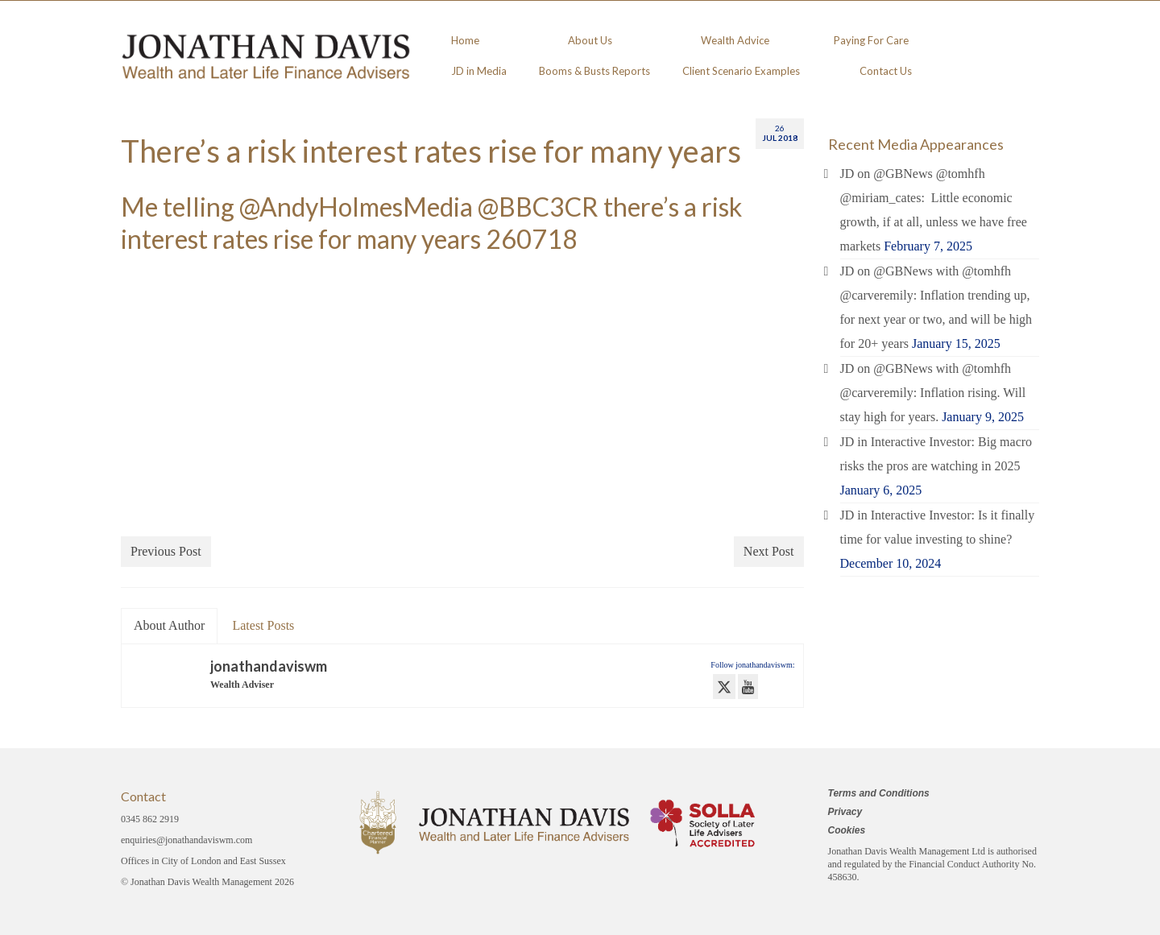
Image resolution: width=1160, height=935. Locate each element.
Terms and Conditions (879, 793)
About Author (169, 625)
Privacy (845, 811)
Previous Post (165, 551)
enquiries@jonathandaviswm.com (186, 840)
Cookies (847, 830)
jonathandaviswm (268, 666)
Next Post (769, 551)
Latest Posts (263, 625)
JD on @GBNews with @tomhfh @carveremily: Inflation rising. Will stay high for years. (933, 393)
